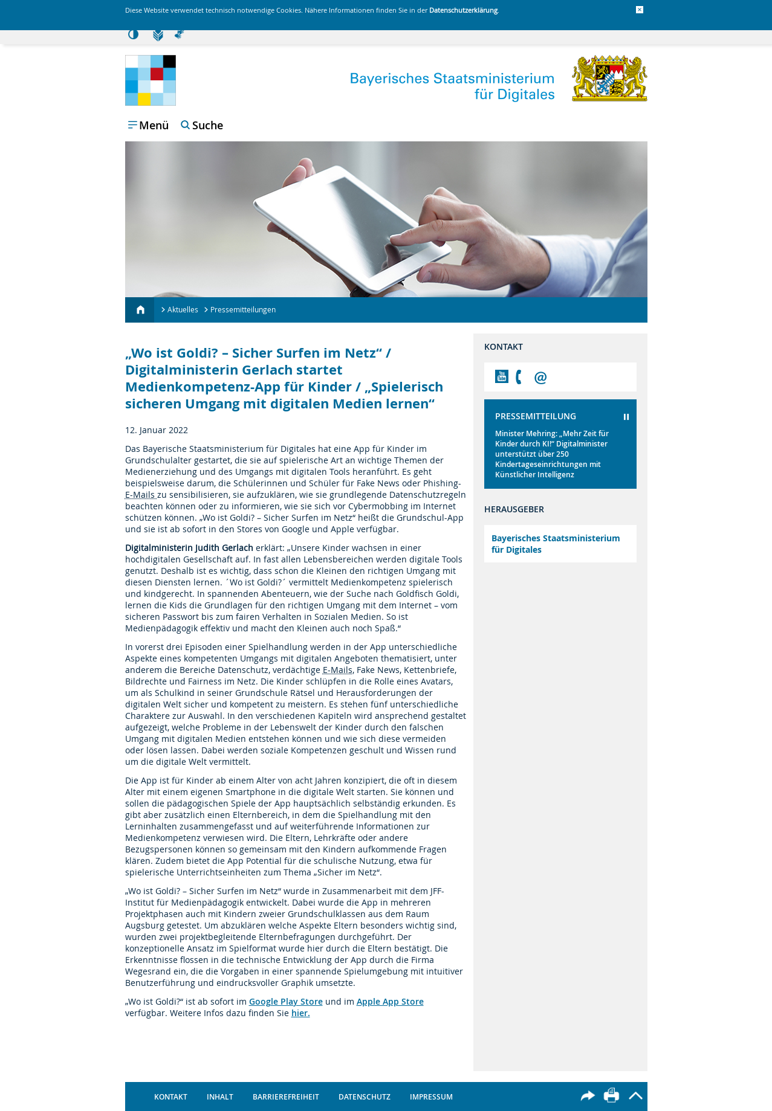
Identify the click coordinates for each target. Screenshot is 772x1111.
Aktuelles (182, 309)
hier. (300, 1013)
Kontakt (170, 1097)
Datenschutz (365, 1097)
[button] (639, 9)
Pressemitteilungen (243, 309)
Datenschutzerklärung (463, 9)
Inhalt (220, 1097)
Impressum (431, 1097)
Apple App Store (390, 1001)
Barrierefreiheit (286, 1097)
